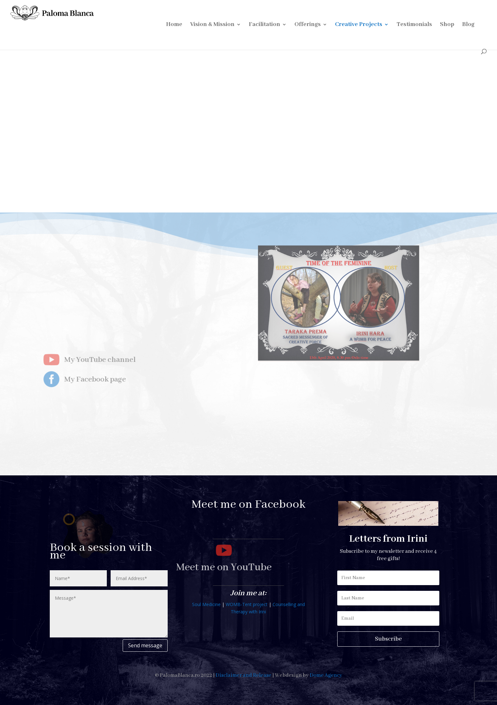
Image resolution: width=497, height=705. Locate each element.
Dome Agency (326, 675)
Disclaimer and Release (243, 675)
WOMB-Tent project (247, 604)
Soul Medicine (206, 604)
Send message (145, 645)
